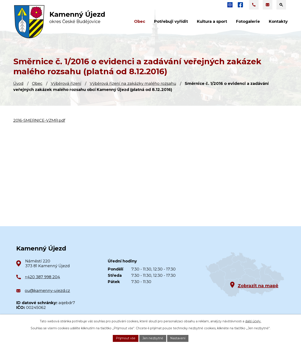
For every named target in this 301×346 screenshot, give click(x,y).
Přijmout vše (125, 338)
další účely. (253, 321)
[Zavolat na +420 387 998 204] (254, 5)
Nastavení (177, 338)
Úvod (18, 83)
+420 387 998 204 (42, 277)
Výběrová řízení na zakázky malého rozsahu (133, 83)
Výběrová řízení (66, 83)
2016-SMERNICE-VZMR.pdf (39, 120)
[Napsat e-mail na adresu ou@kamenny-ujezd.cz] (267, 5)
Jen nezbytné (152, 338)
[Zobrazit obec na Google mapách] (245, 274)
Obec (37, 83)
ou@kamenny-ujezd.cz (47, 290)
